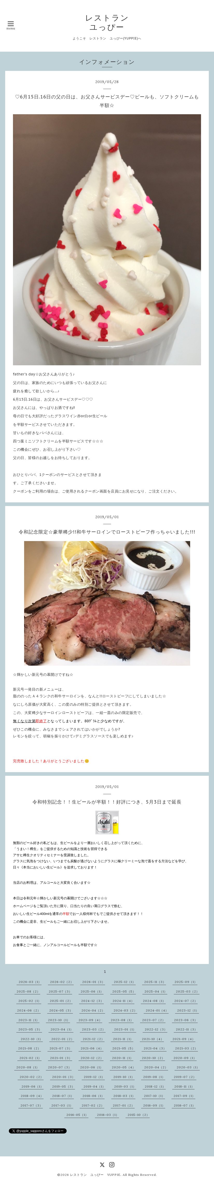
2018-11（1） (184, 1086)
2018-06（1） (93, 1096)
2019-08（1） (154, 1077)
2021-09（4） (183, 1039)
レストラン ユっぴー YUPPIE (95, 1175)
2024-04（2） (93, 1010)
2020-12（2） (92, 1058)
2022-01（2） (62, 1039)
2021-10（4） (153, 1039)
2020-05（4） (124, 1067)
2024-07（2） (186, 1001)
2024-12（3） (92, 1001)
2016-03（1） (108, 1115)
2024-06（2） (29, 1010)
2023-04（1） (62, 1029)
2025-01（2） (61, 1001)
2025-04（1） (155, 991)
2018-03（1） (124, 1096)
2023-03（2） (94, 1029)
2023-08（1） (122, 1020)
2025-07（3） (60, 991)
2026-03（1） (30, 982)
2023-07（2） (153, 1020)
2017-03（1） (62, 1105)
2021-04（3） (155, 1048)
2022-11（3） (187, 1029)
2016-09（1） (154, 1105)
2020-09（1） (185, 1058)
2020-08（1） (27, 1067)
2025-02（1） (29, 1001)
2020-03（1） (188, 1067)
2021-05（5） (123, 1048)
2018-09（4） (32, 1096)
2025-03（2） (187, 991)
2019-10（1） (124, 1077)
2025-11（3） (155, 982)
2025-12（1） (125, 982)
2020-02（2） (32, 1077)
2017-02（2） (93, 1105)
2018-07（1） (63, 1096)
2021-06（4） (92, 1048)
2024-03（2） (125, 1010)
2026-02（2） (62, 982)
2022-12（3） (156, 1029)
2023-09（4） (90, 1020)
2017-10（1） (154, 1096)
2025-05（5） (124, 991)
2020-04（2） (156, 1067)
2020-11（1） (122, 1058)
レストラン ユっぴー (107, 22)
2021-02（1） (30, 1058)
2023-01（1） (125, 1029)
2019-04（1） (95, 1086)
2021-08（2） (29, 1048)
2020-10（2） (153, 1058)
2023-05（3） (30, 1029)
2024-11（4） (123, 1001)
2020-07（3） (60, 1067)
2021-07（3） (61, 1048)
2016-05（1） (77, 1115)
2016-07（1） (185, 1105)
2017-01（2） (124, 1105)
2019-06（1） (33, 1086)
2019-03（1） (125, 1086)
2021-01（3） (61, 1058)
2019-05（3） (63, 1086)
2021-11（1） (123, 1039)
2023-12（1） (188, 1010)
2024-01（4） (157, 1010)
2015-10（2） (139, 1115)
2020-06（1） (91, 1067)
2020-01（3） (63, 1077)
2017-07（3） (31, 1105)
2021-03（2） (186, 1048)
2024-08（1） (154, 1001)
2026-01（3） (93, 982)
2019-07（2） (185, 1077)
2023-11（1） (28, 1020)
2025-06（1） (92, 991)
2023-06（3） (186, 1020)
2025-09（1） (186, 982)
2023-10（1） (59, 1020)
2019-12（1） (94, 1077)
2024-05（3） (61, 1010)
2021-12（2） (94, 1039)
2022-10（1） (32, 1039)
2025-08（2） (28, 991)
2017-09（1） (184, 1096)
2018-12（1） (155, 1086)
